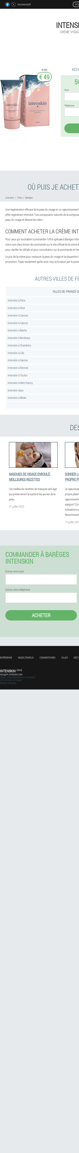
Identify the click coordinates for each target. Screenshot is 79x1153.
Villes (64, 657)
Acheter (41, 615)
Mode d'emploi (26, 657)
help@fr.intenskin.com (11, 674)
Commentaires (47, 657)
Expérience (6, 657)
